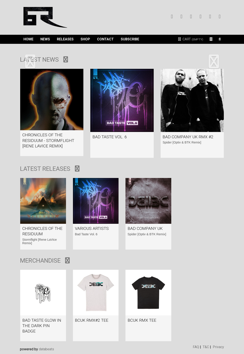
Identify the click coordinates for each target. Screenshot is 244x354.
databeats (46, 349)
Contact (105, 39)
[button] (30, 62)
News (45, 39)
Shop (85, 39)
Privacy (218, 347)
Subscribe (130, 39)
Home (28, 39)
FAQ (196, 347)
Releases (65, 39)
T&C (206, 347)
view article (52, 112)
